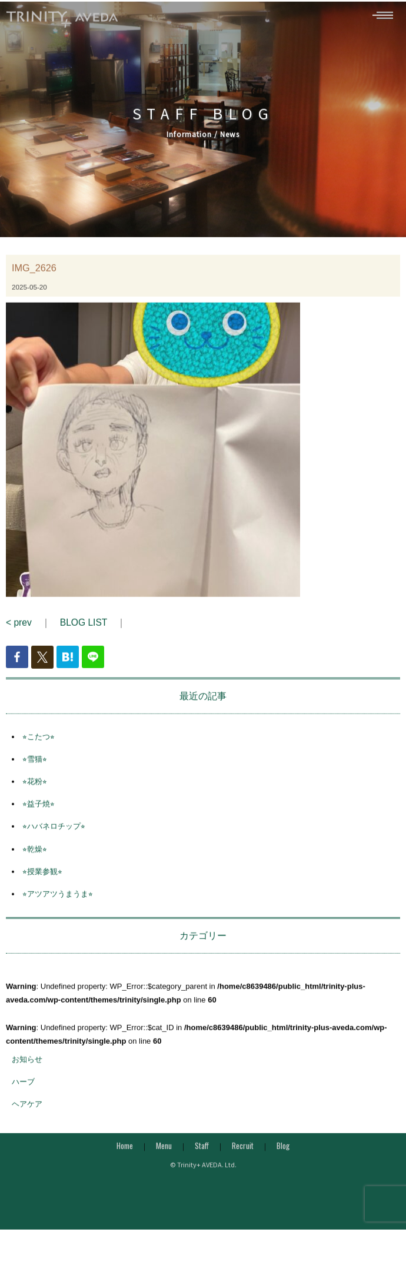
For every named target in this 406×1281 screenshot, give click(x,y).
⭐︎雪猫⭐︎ (34, 773)
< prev (19, 638)
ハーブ (23, 1096)
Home (125, 1161)
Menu (164, 1161)
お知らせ (27, 1074)
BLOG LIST (83, 638)
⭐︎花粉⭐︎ (34, 796)
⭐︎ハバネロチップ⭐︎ (53, 841)
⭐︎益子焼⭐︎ (38, 819)
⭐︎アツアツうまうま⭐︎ (57, 908)
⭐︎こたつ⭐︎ (38, 751)
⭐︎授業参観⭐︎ (42, 886)
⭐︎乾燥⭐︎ (34, 863)
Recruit (243, 1161)
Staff (202, 1161)
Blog (283, 1161)
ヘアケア (27, 1118)
